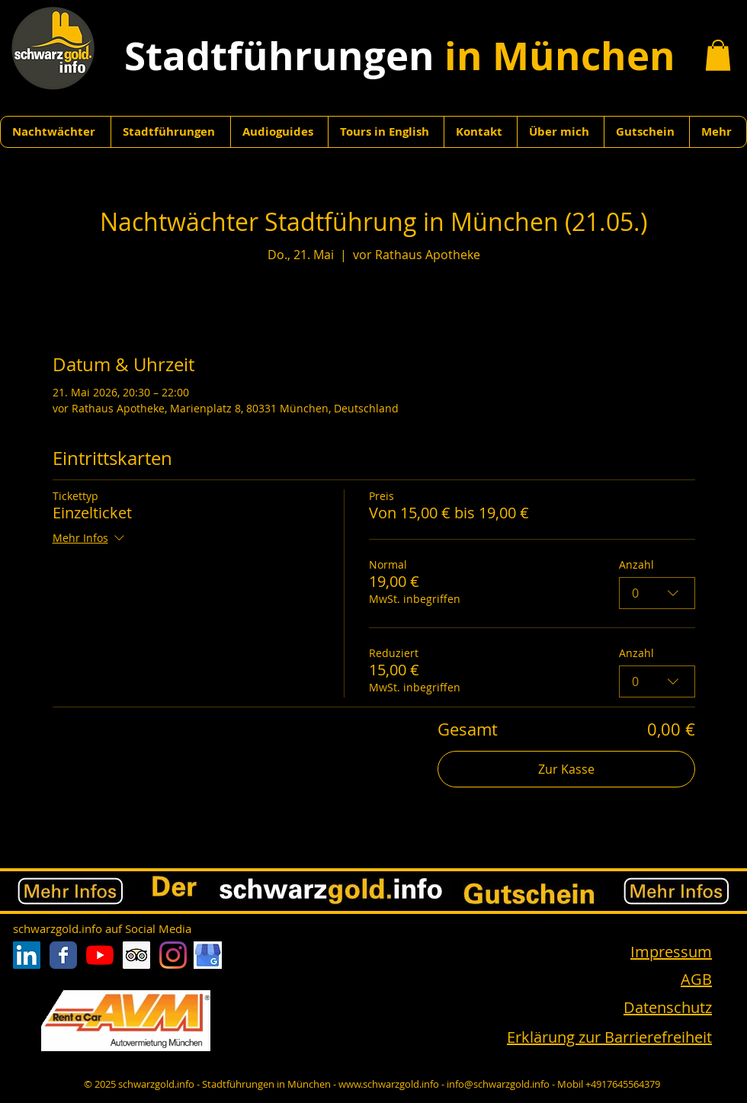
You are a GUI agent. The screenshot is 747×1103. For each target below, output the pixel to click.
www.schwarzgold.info (388, 1084)
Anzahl (636, 564)
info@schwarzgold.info (498, 1084)
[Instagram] (173, 955)
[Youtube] (100, 955)
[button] (718, 55)
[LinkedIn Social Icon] (26, 955)
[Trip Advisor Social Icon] (136, 955)
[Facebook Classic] (63, 955)
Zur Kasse (566, 769)
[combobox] (657, 593)
